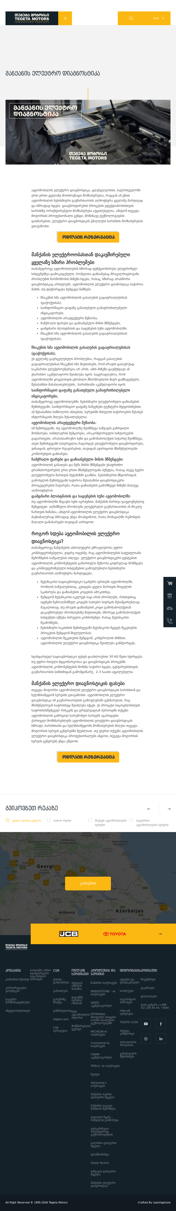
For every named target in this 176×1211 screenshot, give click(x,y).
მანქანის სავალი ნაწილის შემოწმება (103, 1107)
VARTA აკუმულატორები (101, 1004)
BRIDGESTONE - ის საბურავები (103, 993)
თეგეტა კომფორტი (127, 1032)
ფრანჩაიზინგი (100, 1154)
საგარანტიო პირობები (128, 1001)
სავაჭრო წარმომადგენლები (18, 1001)
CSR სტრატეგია (60, 1029)
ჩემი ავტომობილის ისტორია (81, 1014)
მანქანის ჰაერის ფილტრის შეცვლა (103, 1096)
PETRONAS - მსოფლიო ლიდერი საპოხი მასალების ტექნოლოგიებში (103, 1019)
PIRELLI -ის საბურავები (105, 1066)
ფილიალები (149, 996)
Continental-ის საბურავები (100, 1045)
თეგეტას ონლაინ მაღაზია (77, 985)
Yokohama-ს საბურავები (98, 1084)
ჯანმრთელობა (62, 1010)
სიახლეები (127, 990)
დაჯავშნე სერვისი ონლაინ (77, 1000)
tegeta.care (61, 1019)
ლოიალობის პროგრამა (128, 1044)
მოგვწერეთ (148, 979)
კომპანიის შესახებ (17, 979)
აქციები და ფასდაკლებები (129, 981)
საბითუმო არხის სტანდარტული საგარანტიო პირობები (40, 975)
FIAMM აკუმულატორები (101, 1056)
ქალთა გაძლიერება (61, 981)
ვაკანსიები (147, 988)
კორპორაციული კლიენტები (16, 989)
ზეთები (95, 1074)
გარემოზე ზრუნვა (59, 1001)
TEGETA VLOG (129, 1022)
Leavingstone (161, 1202)
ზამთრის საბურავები (104, 982)
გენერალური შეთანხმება (128, 1055)
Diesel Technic (100, 1163)
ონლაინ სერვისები (126, 1012)
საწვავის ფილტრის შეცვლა (103, 1173)
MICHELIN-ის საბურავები (99, 1033)
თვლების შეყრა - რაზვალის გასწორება (105, 1119)
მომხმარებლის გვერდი (81, 1028)
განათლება (60, 990)
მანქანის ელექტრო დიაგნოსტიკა (103, 1184)
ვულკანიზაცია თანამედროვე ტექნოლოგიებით (102, 1131)
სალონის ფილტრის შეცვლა (103, 1145)
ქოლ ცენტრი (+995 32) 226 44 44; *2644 (155, 1006)
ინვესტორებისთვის (18, 1010)
